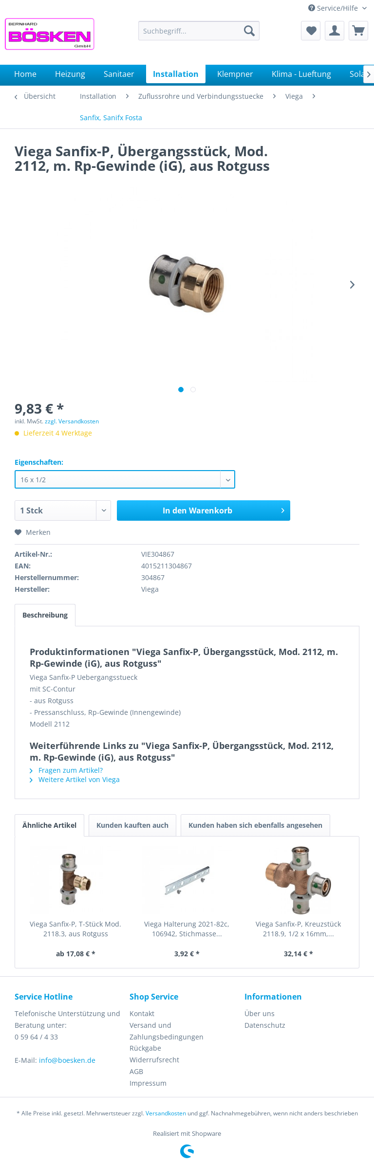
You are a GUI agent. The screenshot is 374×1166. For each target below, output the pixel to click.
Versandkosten (166, 1113)
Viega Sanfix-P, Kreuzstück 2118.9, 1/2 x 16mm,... (298, 928)
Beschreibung (45, 614)
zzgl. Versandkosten (72, 421)
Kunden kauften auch (132, 825)
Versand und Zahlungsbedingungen (167, 1030)
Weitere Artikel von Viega (75, 779)
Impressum (148, 1083)
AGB (136, 1071)
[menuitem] (199, 30)
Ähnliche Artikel (49, 825)
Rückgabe (145, 1048)
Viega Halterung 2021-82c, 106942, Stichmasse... (186, 928)
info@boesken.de (67, 1060)
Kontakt (142, 1013)
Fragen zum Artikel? (66, 770)
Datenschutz (264, 1025)
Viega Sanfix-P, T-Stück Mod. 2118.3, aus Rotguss (75, 928)
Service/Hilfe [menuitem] (334, 8)
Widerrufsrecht (154, 1059)
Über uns (259, 1013)
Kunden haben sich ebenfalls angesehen (255, 825)
